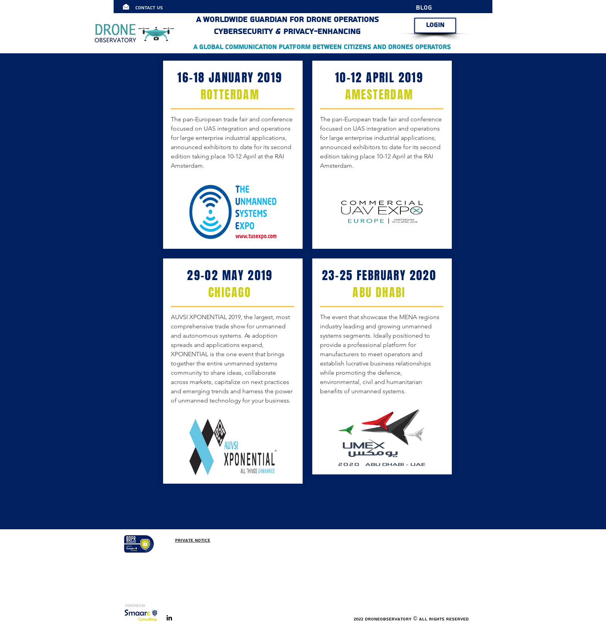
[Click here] (126, 6)
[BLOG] (429, 7)
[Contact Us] (157, 7)
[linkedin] (169, 618)
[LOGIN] (435, 25)
